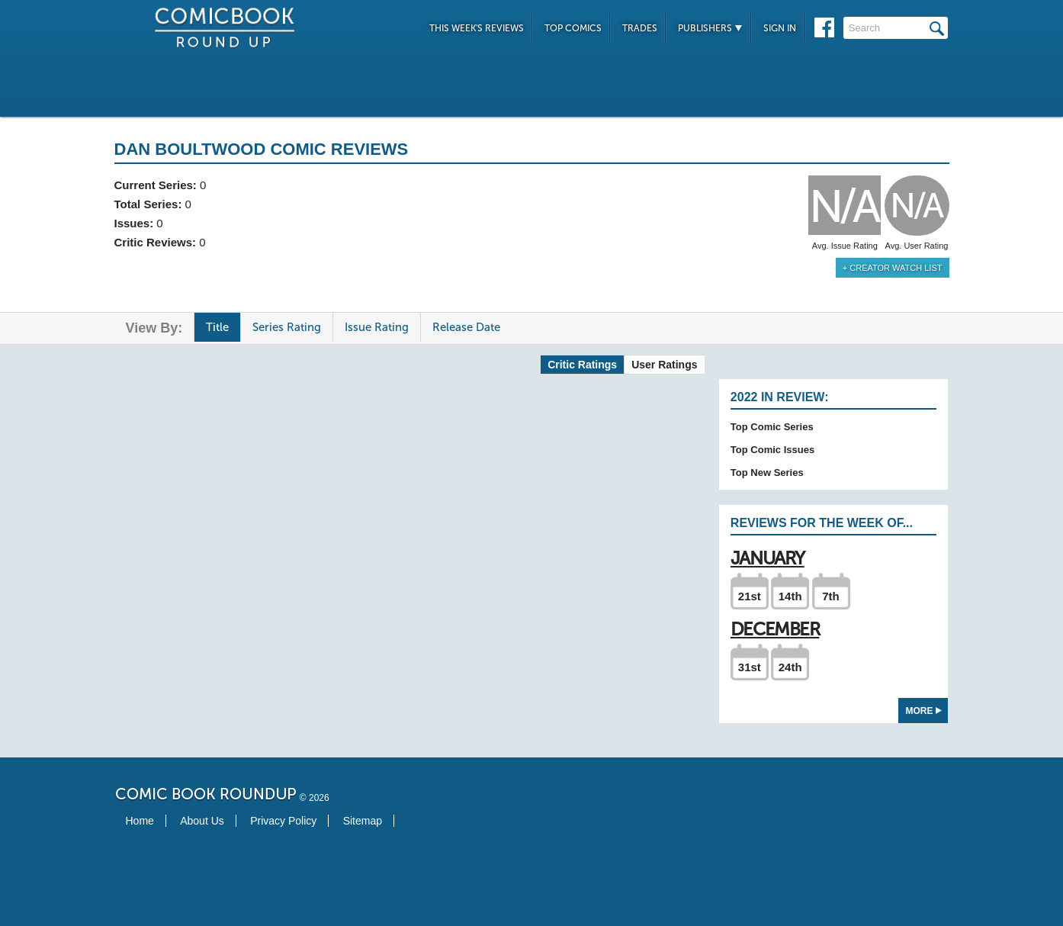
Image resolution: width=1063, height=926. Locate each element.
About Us (202, 821)
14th (790, 596)
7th (831, 596)
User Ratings (664, 365)
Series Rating (286, 327)
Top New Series (767, 472)
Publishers (710, 28)
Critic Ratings (582, 365)
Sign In (779, 28)
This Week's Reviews (476, 28)
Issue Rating (377, 327)
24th (790, 667)
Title (217, 327)
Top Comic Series (772, 426)
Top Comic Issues (772, 449)
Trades (639, 28)
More (924, 711)
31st (749, 667)
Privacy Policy (283, 821)
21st (749, 596)
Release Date (466, 327)
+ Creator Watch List (893, 267)
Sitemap (362, 821)
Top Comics (573, 28)
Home (140, 821)
